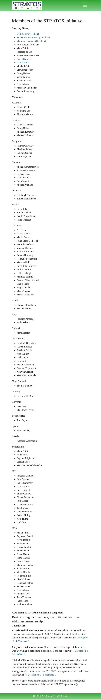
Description (82, 651)
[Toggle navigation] (85, 5)
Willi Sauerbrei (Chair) (28, 34)
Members (24, 641)
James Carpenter (25, 59)
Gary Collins (23, 62)
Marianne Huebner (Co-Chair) (31, 41)
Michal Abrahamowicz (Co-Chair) (33, 37)
